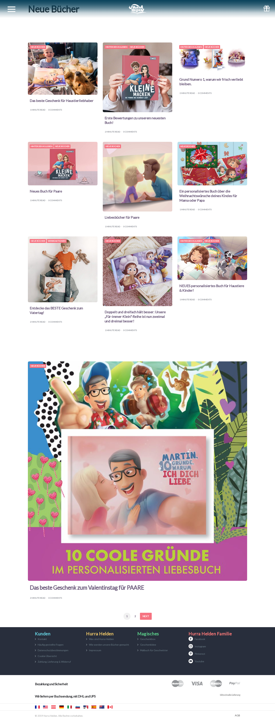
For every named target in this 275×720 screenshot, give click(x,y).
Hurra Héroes (85, 707)
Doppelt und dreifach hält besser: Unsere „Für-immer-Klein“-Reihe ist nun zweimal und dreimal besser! (135, 316)
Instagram (200, 646)
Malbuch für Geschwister (154, 650)
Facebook (200, 639)
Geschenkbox (147, 639)
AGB (237, 715)
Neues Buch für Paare (46, 191)
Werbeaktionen (57, 241)
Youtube (199, 661)
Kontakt (42, 639)
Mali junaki (77, 707)
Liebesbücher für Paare (122, 217)
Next (146, 616)
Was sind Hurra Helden (101, 639)
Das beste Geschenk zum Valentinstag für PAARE (87, 587)
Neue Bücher (38, 47)
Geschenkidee (148, 644)
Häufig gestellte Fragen (50, 644)
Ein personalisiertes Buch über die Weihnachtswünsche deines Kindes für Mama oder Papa (208, 195)
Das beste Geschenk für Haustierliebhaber (61, 100)
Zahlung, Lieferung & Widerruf (54, 661)
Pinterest (200, 653)
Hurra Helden (53, 707)
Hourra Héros (37, 707)
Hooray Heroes (45, 707)
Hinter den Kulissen (116, 47)
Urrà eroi (69, 707)
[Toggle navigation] (11, 9)
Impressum (95, 650)
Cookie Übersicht (47, 656)
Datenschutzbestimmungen (53, 650)
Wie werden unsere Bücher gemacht (109, 644)
